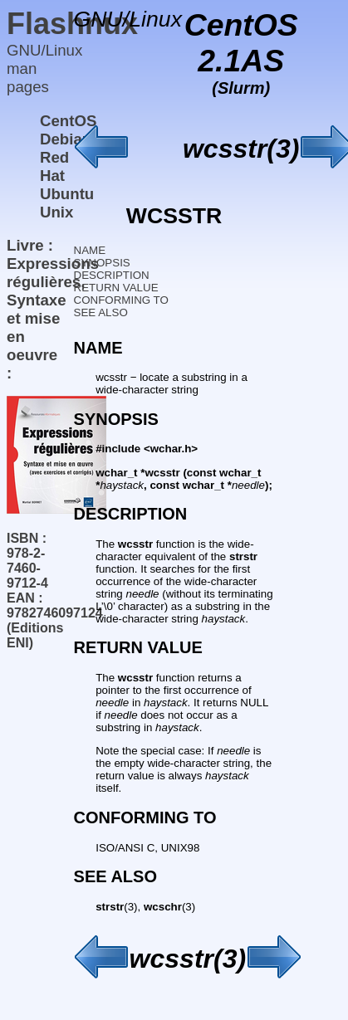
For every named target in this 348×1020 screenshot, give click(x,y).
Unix (56, 212)
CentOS (68, 120)
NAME (90, 250)
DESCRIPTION (111, 275)
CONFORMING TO (121, 300)
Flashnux (72, 24)
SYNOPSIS (102, 262)
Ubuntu (67, 194)
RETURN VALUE (116, 287)
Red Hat (54, 166)
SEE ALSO (101, 312)
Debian (65, 139)
